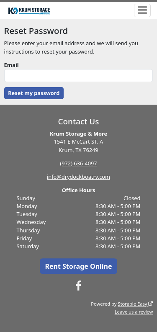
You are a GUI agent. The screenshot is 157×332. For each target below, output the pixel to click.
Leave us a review (134, 312)
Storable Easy (135, 304)
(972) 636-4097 (78, 163)
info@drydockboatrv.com (78, 176)
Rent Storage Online (78, 266)
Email (11, 65)
